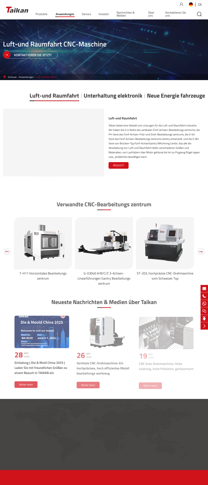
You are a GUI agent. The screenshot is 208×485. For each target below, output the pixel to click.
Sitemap (167, 477)
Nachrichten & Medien (126, 14)
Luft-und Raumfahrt (46, 77)
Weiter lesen (26, 386)
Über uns (151, 14)
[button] (7, 251)
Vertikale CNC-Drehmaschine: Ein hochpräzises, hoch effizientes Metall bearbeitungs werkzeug (103, 369)
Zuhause (12, 77)
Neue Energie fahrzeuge (176, 95)
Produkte (41, 14)
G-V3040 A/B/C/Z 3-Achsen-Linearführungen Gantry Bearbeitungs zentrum (103, 278)
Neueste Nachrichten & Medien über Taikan (104, 303)
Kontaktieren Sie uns (175, 14)
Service (86, 14)
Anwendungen (65, 14)
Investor (104, 14)
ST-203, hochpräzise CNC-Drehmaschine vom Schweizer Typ (165, 276)
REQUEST (118, 165)
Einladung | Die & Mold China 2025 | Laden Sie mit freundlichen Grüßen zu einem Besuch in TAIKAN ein (40, 369)
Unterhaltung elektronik (113, 95)
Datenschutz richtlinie (184, 477)
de (200, 4)
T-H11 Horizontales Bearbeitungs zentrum (43, 276)
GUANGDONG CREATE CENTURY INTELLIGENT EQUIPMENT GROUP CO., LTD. (67, 477)
